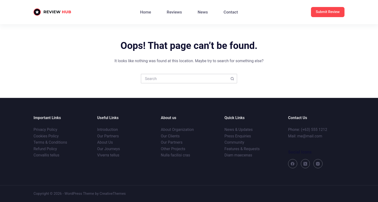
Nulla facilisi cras (175, 155)
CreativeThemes (113, 193)
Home (145, 12)
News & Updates (238, 129)
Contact (230, 12)
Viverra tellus (108, 155)
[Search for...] (184, 78)
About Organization (177, 129)
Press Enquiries (237, 136)
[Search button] (232, 78)
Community (234, 142)
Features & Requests (242, 149)
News (203, 12)
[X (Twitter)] (305, 163)
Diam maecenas (238, 155)
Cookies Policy (46, 136)
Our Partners (108, 136)
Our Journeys (108, 149)
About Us (105, 142)
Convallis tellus (46, 155)
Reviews (174, 12)
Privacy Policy (45, 129)
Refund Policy (45, 149)
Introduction (107, 129)
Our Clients (170, 136)
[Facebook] (292, 163)
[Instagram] (318, 163)
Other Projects (173, 149)
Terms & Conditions (50, 142)
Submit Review (328, 12)
